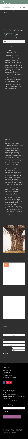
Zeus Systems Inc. (12, 432)
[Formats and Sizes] (14, 345)
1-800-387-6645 (7, 1)
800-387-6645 (6, 372)
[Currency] (14, 335)
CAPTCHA (6, 411)
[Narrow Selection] (14, 342)
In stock (6, 353)
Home (4, 10)
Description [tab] (7, 41)
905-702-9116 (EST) (7, 370)
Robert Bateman (9, 141)
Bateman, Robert (12, 37)
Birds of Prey (13, 10)
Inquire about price (8, 33)
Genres (7, 10)
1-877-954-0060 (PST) (8, 375)
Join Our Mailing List (9, 405)
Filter (6, 357)
